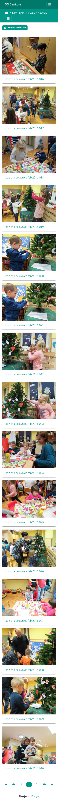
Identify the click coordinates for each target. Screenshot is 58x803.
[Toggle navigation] (49, 4)
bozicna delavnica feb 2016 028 (24, 670)
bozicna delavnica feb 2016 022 (24, 374)
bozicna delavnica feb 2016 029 (24, 719)
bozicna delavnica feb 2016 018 (24, 177)
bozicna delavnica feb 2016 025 (24, 522)
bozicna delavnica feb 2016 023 (24, 423)
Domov (6, 13)
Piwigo (35, 796)
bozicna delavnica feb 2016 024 (24, 473)
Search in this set (15, 27)
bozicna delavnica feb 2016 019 (24, 226)
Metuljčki (18, 13)
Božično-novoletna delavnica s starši (41, 13)
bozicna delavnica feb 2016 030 (24, 768)
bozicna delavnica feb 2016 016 (24, 79)
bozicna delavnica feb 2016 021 (24, 325)
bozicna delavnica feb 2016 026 (24, 571)
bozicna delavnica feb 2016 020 (24, 276)
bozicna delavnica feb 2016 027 (24, 620)
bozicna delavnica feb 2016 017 (24, 128)
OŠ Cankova (13, 4)
